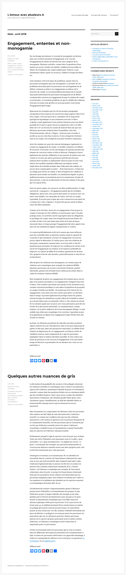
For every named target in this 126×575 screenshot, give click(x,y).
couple (19, 63)
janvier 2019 (96, 106)
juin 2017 (95, 132)
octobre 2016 (96, 147)
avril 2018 (95, 114)
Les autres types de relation (101, 55)
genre (10, 397)
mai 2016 (95, 157)
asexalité (19, 395)
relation (10, 72)
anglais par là (49, 541)
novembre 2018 (97, 110)
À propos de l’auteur (99, 15)
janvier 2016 (96, 166)
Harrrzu (94, 79)
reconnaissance (13, 401)
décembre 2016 (97, 143)
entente (19, 65)
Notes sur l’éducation (99, 53)
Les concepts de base (79, 15)
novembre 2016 (97, 145)
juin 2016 (95, 155)
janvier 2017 (96, 141)
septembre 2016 (97, 149)
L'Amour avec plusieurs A (26, 14)
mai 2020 (95, 104)
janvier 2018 (96, 120)
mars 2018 (95, 116)
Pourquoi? (114, 15)
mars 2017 (95, 137)
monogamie (18, 67)
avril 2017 (95, 135)
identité (14, 397)
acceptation (11, 391)
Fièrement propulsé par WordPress (36, 566)
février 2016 (96, 163)
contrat (14, 63)
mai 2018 (95, 112)
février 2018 (96, 118)
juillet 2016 (95, 153)
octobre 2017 (96, 126)
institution (11, 67)
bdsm (9, 63)
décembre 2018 (97, 108)
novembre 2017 (97, 124)
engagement (12, 65)
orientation (11, 399)
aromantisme (12, 395)
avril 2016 (95, 159)
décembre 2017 (97, 122)
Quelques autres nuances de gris (41, 376)
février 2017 (96, 139)
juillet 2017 (95, 130)
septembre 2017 (97, 128)
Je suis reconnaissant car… (100, 61)
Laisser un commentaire (15, 74)
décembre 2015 (97, 168)
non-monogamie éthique (16, 69)
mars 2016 (95, 161)
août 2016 (95, 151)
